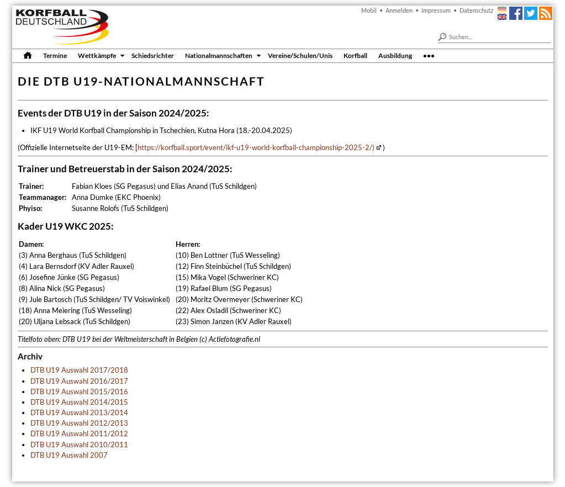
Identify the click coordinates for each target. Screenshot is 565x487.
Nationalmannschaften (218, 55)
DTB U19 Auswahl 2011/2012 (79, 433)
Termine (55, 55)
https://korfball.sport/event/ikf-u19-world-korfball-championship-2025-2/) (256, 147)
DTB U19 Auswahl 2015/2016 (79, 391)
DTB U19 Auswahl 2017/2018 (79, 370)
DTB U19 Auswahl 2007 (69, 455)
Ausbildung (395, 55)
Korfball (355, 55)
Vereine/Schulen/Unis (300, 55)
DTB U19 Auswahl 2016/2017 (79, 381)
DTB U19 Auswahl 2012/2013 (79, 423)
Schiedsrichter (152, 55)
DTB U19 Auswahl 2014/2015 (79, 402)
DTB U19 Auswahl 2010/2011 (79, 444)
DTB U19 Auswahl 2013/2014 (79, 412)
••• (429, 55)
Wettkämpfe (97, 55)
